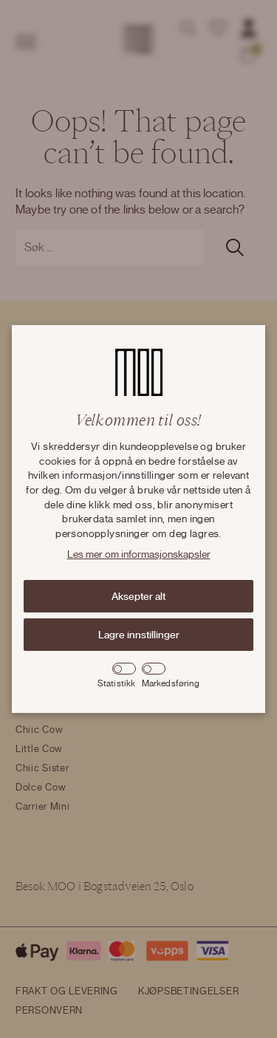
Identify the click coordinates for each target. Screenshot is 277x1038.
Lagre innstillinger (138, 634)
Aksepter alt (138, 596)
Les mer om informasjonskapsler (139, 555)
